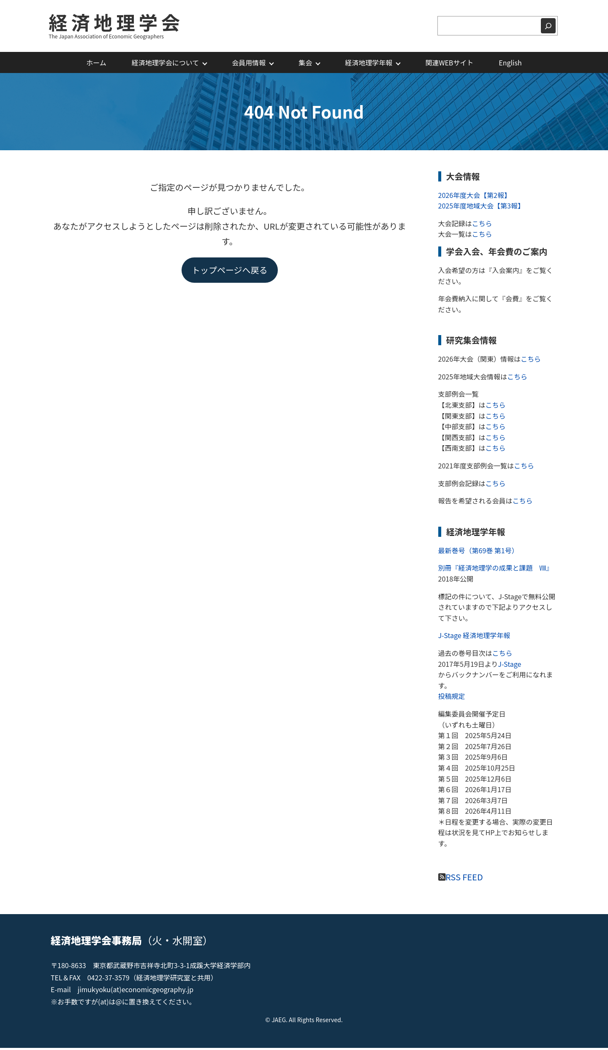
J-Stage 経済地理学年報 (474, 637)
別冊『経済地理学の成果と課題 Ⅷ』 (494, 570)
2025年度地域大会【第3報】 (481, 208)
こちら (482, 225)
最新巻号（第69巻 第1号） (478, 552)
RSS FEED (464, 878)
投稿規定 (451, 698)
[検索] (548, 27)
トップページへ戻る (230, 271)
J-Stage (509, 665)
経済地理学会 (118, 22)
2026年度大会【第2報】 (474, 197)
